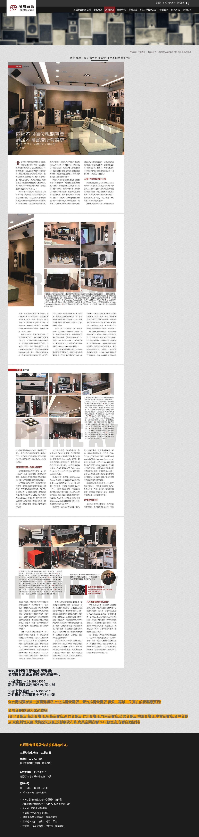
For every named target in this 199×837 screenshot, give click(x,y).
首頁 (134, 52)
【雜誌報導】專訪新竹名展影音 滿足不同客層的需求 (169, 52)
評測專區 (141, 52)
